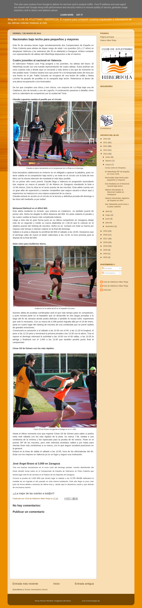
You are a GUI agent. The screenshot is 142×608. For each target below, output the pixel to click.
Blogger (103, 601)
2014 (105, 154)
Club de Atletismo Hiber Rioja (115, 282)
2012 (105, 146)
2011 (105, 142)
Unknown (107, 290)
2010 (105, 139)
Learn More (66, 15)
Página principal (107, 37)
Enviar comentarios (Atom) (36, 589)
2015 (105, 231)
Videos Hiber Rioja (108, 40)
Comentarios (108, 273)
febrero (109, 161)
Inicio (56, 583)
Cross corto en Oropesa (115, 168)
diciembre (110, 226)
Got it (79, 15)
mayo (108, 215)
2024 (105, 254)
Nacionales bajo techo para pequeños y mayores (116, 179)
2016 (105, 235)
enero (108, 157)
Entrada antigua (84, 583)
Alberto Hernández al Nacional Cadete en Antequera (114, 192)
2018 (105, 242)
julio (107, 223)
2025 (105, 257)
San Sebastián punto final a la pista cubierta (117, 205)
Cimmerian (76, 601)
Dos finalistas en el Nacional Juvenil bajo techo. (117, 185)
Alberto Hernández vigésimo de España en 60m (117, 199)
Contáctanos (105, 128)
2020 (105, 250)
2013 (105, 150)
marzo (108, 165)
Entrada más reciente (25, 583)
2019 (105, 246)
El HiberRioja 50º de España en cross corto (117, 173)
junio (108, 219)
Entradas (107, 268)
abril (108, 211)
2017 (105, 239)
